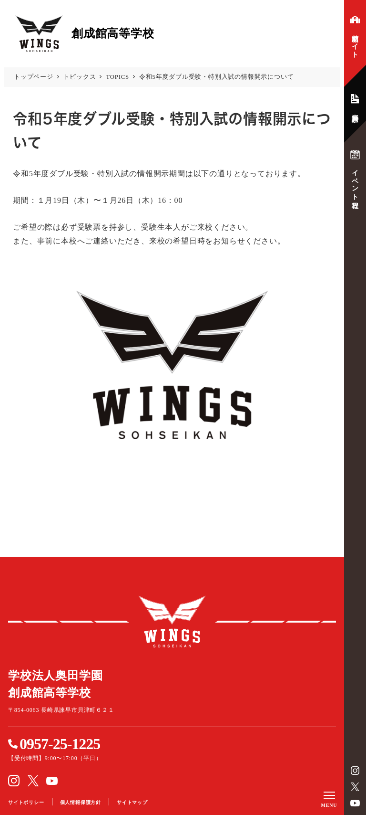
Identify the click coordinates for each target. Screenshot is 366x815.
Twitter (355, 787)
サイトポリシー (26, 802)
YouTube (355, 803)
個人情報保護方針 (80, 802)
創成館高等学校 (172, 621)
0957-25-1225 (60, 744)
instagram (355, 770)
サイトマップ (132, 802)
